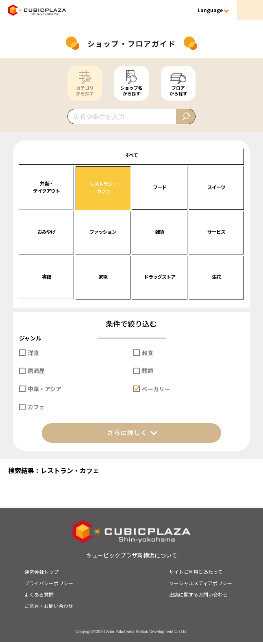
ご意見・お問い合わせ (48, 605)
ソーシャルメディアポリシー (200, 583)
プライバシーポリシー (48, 583)
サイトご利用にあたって (195, 571)
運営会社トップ (41, 571)
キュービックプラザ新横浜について (131, 555)
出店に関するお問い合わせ (198, 594)
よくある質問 (39, 594)
